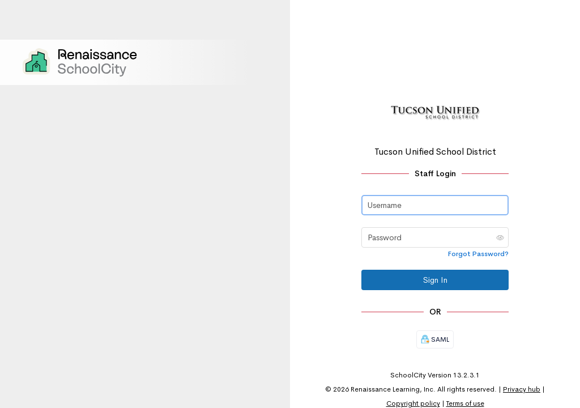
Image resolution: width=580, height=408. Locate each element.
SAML (435, 339)
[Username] (435, 205)
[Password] (435, 237)
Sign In (435, 280)
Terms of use (465, 403)
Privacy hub (521, 389)
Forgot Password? (478, 253)
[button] (500, 237)
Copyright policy (413, 403)
